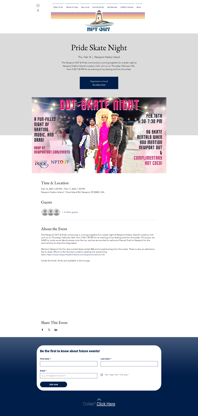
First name (45, 359)
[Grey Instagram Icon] (38, 6)
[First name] (68, 363)
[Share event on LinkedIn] (56, 330)
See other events (99, 84)
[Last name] (128, 363)
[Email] (68, 375)
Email (43, 371)
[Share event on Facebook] (42, 330)
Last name (106, 359)
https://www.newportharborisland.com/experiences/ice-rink (76, 254)
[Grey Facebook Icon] (38, 11)
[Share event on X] (49, 330)
